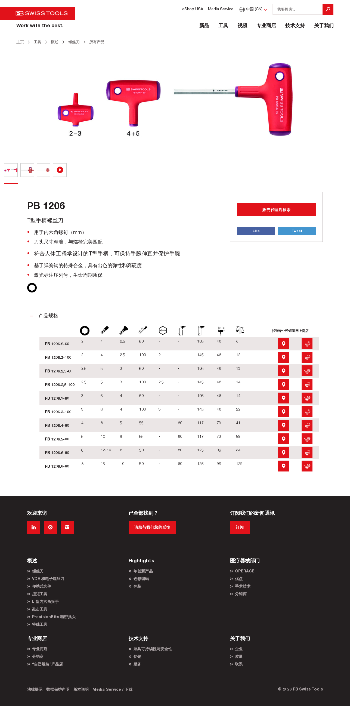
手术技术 (242, 586)
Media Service (220, 9)
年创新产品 (143, 571)
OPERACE (244, 571)
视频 (242, 25)
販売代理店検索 (276, 209)
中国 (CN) (250, 9)
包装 (137, 586)
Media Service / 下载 (112, 689)
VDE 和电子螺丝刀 (48, 578)
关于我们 (324, 25)
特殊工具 (40, 624)
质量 (239, 656)
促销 (137, 656)
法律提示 (35, 689)
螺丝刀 (38, 571)
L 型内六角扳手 (45, 601)
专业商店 (266, 25)
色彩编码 (141, 578)
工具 (223, 25)
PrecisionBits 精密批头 (54, 616)
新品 (204, 25)
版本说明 (81, 689)
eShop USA (192, 9)
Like (256, 231)
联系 (239, 664)
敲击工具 (40, 609)
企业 (239, 648)
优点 (239, 578)
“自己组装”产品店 (47, 664)
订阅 (240, 527)
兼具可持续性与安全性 (153, 648)
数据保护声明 (57, 689)
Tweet (297, 231)
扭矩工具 (40, 593)
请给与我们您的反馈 (152, 527)
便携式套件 (41, 586)
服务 (137, 664)
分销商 (241, 593)
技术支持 (295, 25)
